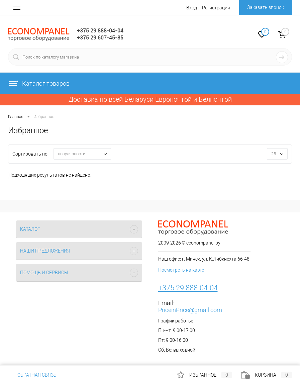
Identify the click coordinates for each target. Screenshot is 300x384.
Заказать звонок (265, 7)
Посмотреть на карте (181, 270)
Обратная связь (32, 375)
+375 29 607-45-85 (100, 37)
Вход (191, 7)
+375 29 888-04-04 (100, 30)
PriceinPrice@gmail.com (190, 309)
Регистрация (216, 7)
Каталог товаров (39, 83)
